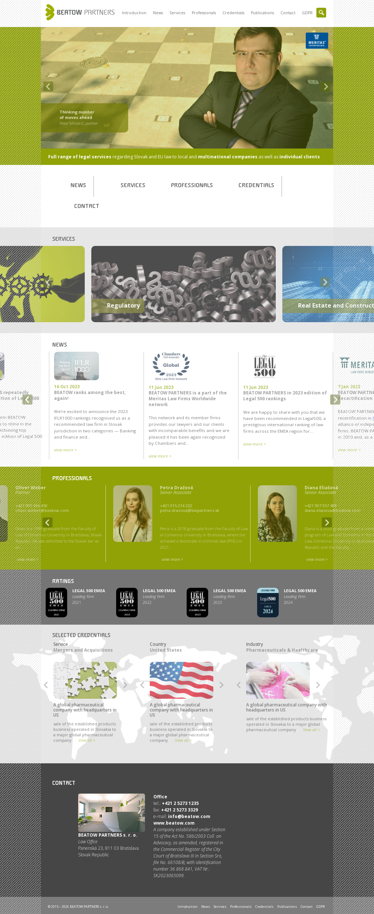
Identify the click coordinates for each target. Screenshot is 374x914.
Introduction (134, 12)
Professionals (204, 12)
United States (166, 650)
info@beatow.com (189, 816)
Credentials (233, 12)
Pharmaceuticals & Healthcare (282, 650)
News (158, 12)
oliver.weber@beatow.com (42, 510)
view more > (65, 449)
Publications (262, 12)
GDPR (307, 12)
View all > (87, 740)
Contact (287, 12)
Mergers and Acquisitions (83, 650)
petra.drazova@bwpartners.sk (189, 510)
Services (177, 12)
